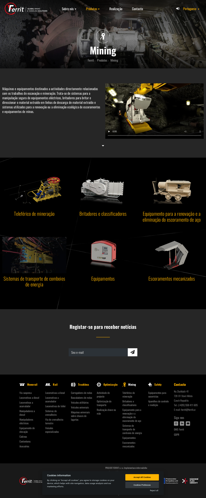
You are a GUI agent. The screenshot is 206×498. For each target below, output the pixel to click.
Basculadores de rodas (81, 397)
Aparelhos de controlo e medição (158, 403)
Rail (51, 384)
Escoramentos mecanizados (128, 444)
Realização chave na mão (106, 411)
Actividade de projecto (103, 394)
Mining (129, 384)
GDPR (176, 434)
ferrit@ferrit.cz (188, 410)
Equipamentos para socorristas (157, 394)
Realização (115, 8)
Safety (155, 384)
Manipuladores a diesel (27, 413)
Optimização (107, 384)
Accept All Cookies (142, 477)
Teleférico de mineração (128, 394)
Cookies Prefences (142, 485)
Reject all (154, 490)
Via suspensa (25, 393)
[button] (191, 8)
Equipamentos (129, 438)
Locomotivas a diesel (29, 397)
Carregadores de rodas (81, 393)
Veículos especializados (52, 430)
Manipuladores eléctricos (26, 421)
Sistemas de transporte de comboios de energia (132, 429)
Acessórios (24, 446)
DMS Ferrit (179, 429)
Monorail (28, 384)
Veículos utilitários (80, 402)
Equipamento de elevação (27, 430)
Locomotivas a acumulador (26, 404)
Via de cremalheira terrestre (54, 421)
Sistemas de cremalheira (51, 413)
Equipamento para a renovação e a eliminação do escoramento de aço (131, 415)
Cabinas (23, 436)
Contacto (137, 8)
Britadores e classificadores (129, 403)
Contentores (25, 441)
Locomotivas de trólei (55, 406)
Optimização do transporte (104, 403)
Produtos (91, 8)
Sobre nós (68, 8)
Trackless (80, 384)
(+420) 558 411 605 (188, 405)
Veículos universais (80, 407)
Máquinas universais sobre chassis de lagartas (80, 415)
